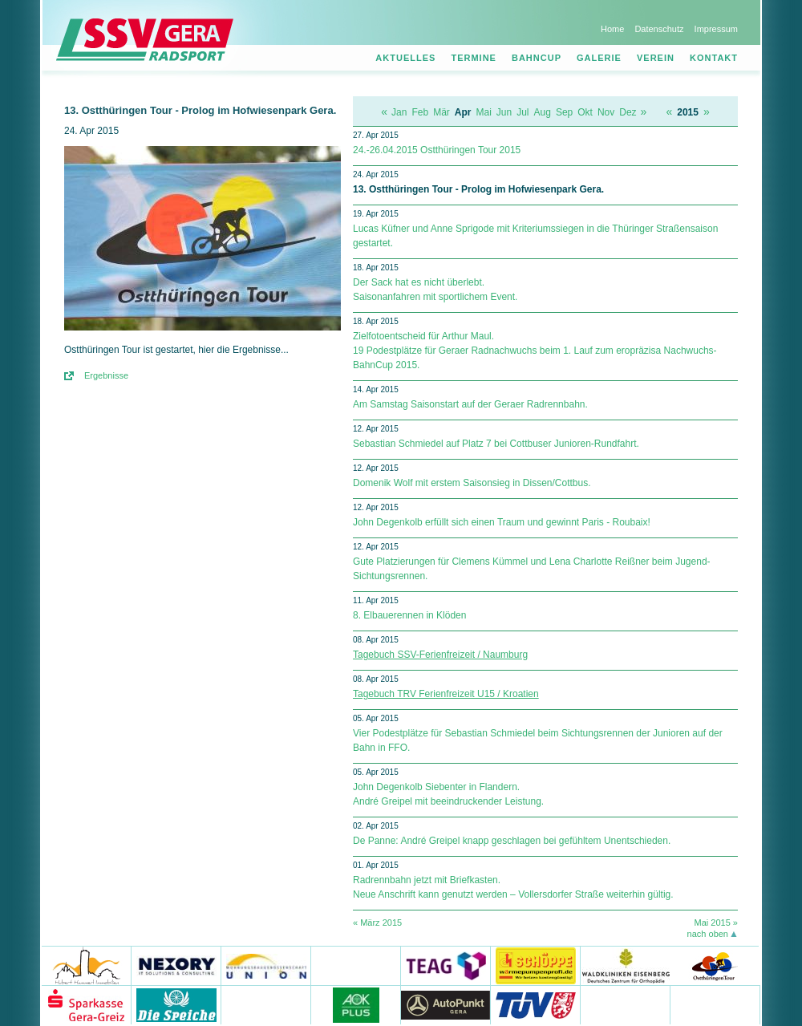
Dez (627, 112)
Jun (504, 112)
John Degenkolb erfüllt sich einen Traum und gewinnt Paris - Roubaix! (501, 522)
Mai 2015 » (716, 922)
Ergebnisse (106, 375)
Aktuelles (405, 58)
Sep (564, 112)
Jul (522, 112)
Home (612, 29)
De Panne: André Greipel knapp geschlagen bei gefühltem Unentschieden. (511, 840)
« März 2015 (377, 922)
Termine (473, 58)
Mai (483, 112)
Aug (542, 112)
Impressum (716, 29)
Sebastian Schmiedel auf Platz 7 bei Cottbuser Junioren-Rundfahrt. (496, 443)
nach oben (707, 934)
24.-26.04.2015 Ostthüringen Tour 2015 (436, 150)
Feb (419, 112)
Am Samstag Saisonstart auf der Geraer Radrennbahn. (470, 404)
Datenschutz (658, 29)
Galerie (599, 58)
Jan (399, 112)
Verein (655, 58)
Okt (585, 112)
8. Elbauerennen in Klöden (409, 615)
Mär (441, 112)
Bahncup (536, 58)
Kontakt (714, 58)
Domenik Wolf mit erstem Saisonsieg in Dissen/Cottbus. (472, 483)
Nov (605, 112)
